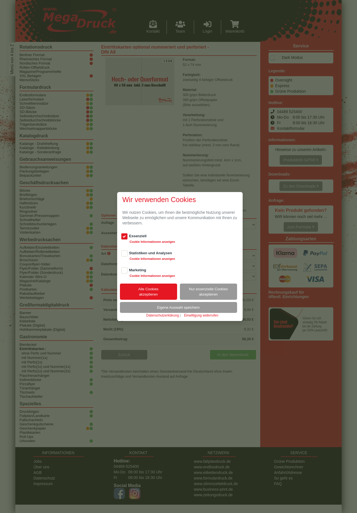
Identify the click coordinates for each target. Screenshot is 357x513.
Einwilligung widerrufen (201, 315)
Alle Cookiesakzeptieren (148, 291)
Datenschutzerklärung (162, 315)
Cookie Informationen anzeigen (152, 241)
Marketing (137, 270)
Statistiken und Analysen (150, 253)
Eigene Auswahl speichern (178, 307)
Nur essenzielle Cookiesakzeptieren (208, 291)
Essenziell (138, 236)
